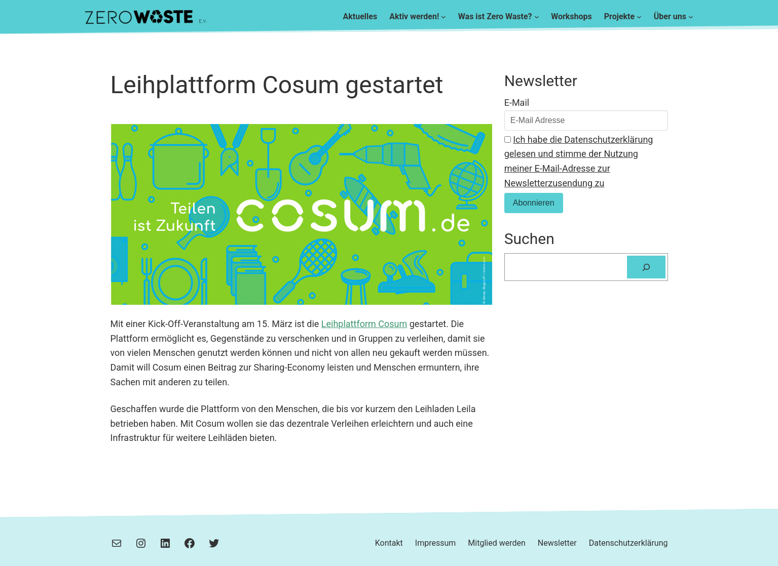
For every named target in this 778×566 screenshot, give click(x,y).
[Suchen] (646, 267)
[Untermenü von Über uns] (690, 16)
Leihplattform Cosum (364, 323)
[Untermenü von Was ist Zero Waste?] (536, 16)
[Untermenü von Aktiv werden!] (443, 16)
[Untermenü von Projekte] (639, 16)
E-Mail (516, 102)
